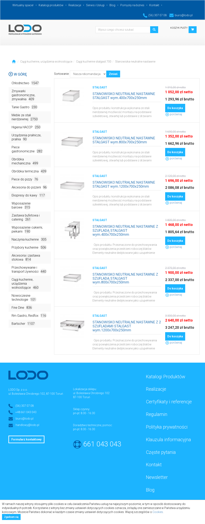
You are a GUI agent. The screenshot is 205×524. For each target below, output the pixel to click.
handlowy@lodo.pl (27, 425)
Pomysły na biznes (132, 5)
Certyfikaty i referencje (169, 402)
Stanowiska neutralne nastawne (135, 61)
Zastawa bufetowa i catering (26, 217)
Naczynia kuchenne (29, 239)
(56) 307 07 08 (155, 15)
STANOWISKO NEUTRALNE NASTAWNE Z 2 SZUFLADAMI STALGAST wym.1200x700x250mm (126, 326)
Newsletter (157, 477)
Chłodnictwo (25, 82)
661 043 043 (102, 444)
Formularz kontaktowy (26, 439)
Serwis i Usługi (95, 5)
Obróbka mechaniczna (25, 161)
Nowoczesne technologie (24, 298)
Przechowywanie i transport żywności (29, 270)
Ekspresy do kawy (29, 195)
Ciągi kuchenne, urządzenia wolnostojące (46, 61)
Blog (112, 5)
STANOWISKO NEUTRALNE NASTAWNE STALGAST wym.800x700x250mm (123, 140)
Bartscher (23, 323)
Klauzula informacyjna (168, 439)
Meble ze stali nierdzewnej (25, 117)
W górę (17, 74)
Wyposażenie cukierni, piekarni (27, 230)
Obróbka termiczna (29, 171)
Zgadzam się (11, 517)
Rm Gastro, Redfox (29, 315)
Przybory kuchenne (29, 247)
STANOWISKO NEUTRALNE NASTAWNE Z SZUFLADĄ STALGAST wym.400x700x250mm (125, 230)
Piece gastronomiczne (27, 149)
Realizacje (74, 5)
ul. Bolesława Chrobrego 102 (91, 393)
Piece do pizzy (25, 179)
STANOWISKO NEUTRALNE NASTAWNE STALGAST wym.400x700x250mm (123, 96)
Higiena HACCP (26, 126)
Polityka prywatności (167, 427)
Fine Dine (22, 307)
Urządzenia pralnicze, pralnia (26, 137)
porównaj (173, 114)
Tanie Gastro (25, 106)
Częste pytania (161, 452)
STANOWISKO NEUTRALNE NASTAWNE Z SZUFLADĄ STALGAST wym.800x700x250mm (125, 278)
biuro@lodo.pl (181, 15)
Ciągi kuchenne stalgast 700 (93, 61)
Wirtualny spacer (23, 5)
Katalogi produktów (51, 5)
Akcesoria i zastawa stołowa (26, 258)
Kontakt (154, 5)
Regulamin (156, 414)
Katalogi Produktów (165, 376)
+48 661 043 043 (25, 412)
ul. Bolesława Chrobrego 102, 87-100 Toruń (35, 393)
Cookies (158, 512)
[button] (193, 29)
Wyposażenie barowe (21, 205)
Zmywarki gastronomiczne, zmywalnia (23, 95)
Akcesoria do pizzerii (29, 187)
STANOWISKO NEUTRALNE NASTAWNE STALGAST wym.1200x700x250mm (123, 184)
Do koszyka (175, 108)
